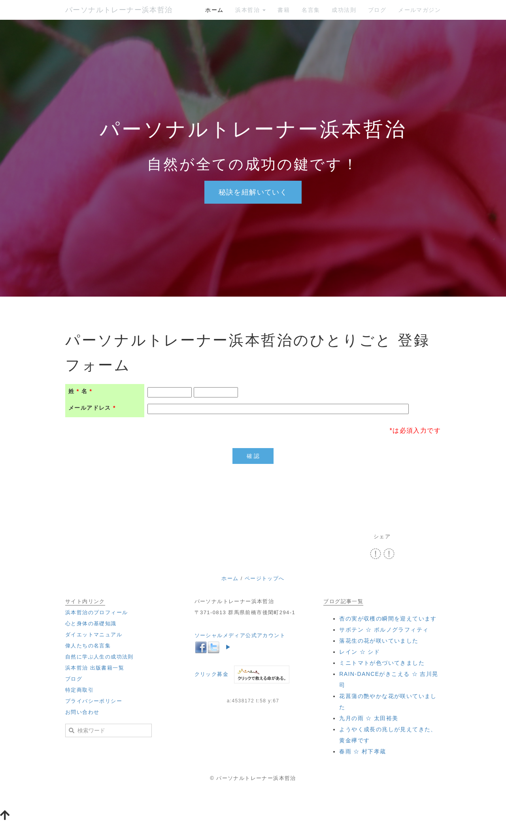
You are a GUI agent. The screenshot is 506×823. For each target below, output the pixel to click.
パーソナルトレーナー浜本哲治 (119, 10)
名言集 (311, 10)
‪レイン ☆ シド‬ (359, 652)
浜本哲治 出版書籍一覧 (94, 668)
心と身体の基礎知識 (91, 623)
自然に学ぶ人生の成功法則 (99, 657)
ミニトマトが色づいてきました (382, 663)
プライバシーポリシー (93, 701)
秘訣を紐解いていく (253, 192)
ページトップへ (265, 578)
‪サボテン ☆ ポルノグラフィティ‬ (384, 629)
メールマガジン (419, 10)
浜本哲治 (250, 10)
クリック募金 (211, 674)
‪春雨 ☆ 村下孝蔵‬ (362, 751)
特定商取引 (79, 690)
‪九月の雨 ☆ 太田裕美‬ (368, 718)
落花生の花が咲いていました (378, 641)
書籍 (284, 10)
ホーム (214, 10)
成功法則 (344, 10)
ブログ (377, 10)
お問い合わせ (82, 712)
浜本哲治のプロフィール (96, 612)
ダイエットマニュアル (93, 635)
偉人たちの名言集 (88, 646)
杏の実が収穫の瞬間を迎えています (387, 618)
